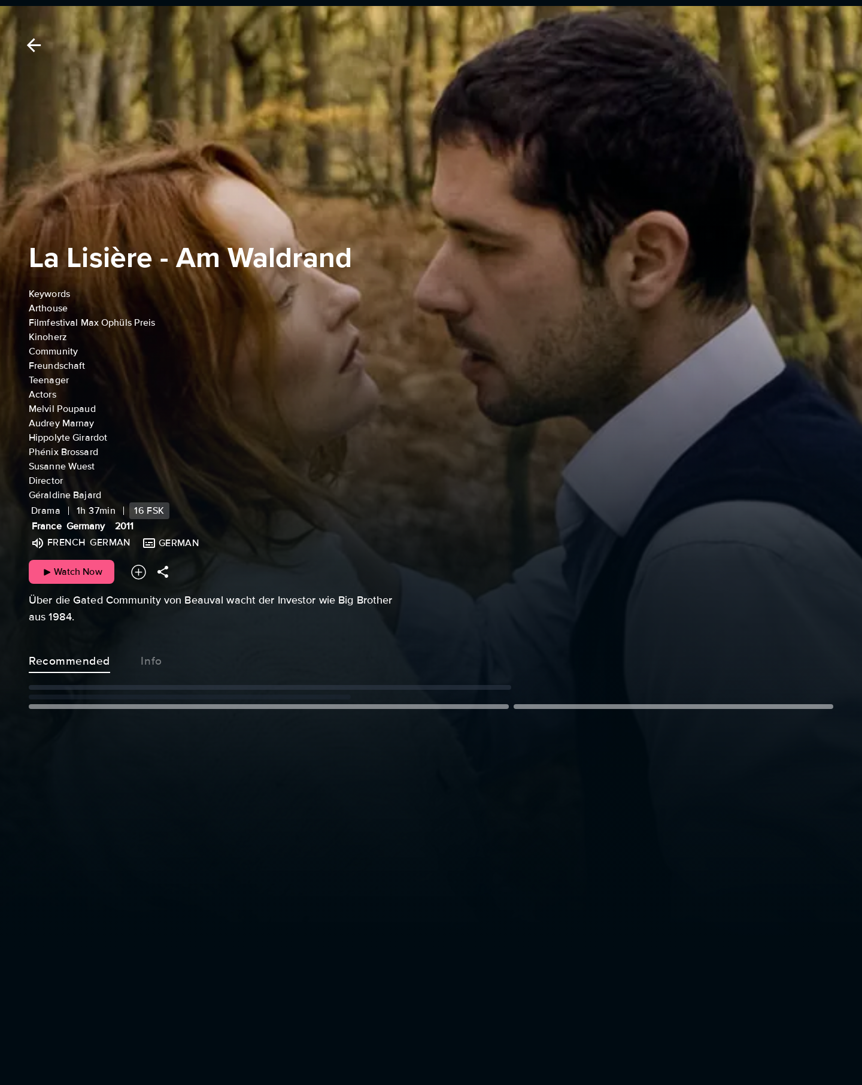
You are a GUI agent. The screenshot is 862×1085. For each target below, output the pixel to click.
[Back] (31, 45)
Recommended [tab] (69, 658)
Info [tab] (151, 658)
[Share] (163, 572)
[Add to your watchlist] (138, 572)
